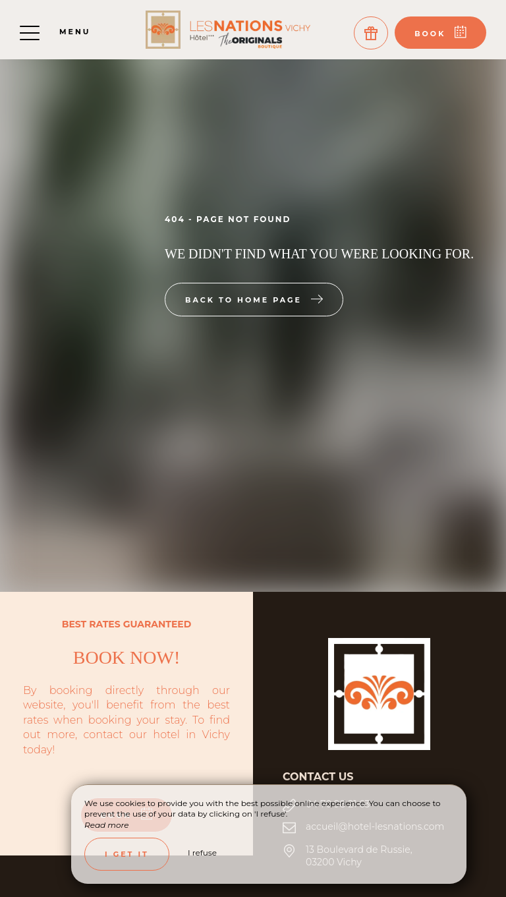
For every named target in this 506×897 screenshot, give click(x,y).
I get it (127, 854)
